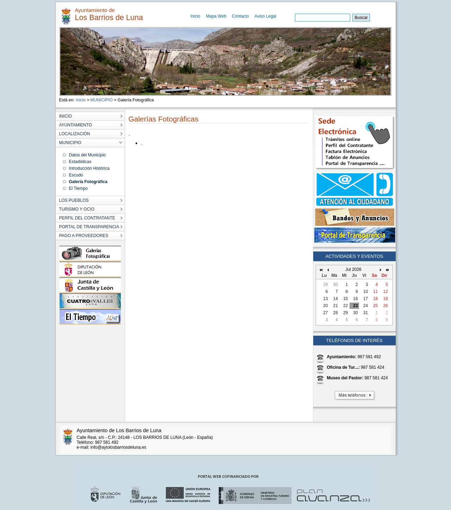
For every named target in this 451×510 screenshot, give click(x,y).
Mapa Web (216, 16)
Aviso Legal (265, 16)
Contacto (240, 16)
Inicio (195, 16)
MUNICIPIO (102, 100)
